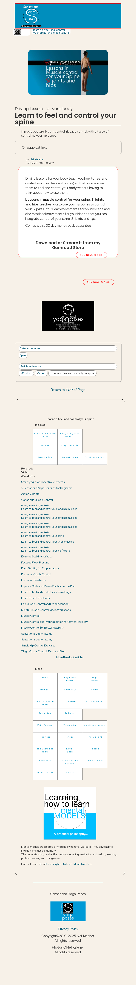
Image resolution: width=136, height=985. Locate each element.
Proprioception (94, 701)
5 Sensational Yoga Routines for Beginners (46, 488)
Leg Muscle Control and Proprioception (45, 604)
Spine (23, 355)
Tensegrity (70, 724)
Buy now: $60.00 (91, 255)
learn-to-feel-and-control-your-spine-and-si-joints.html (51, 31)
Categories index (70, 445)
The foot (45, 736)
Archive (45, 445)
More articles (70, 657)
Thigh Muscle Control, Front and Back (43, 651)
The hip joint (94, 736)
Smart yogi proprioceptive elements (43, 482)
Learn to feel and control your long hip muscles (49, 507)
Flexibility (70, 689)
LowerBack (69, 750)
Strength (45, 689)
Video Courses (45, 772)
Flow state (70, 701)
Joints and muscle (94, 724)
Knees (69, 736)
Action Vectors (30, 494)
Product (27, 373)
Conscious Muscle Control (37, 500)
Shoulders (45, 760)
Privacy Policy (68, 929)
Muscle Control (30, 616)
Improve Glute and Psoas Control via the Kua (48, 586)
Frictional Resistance (33, 580)
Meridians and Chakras (70, 762)
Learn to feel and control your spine (42, 534)
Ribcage (95, 748)
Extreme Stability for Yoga (37, 556)
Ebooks (70, 772)
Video (42, 373)
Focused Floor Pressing (35, 562)
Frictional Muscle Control (36, 574)
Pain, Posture (45, 724)
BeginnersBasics (70, 679)
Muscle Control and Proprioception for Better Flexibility (54, 622)
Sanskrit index (69, 457)
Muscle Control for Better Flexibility (42, 627)
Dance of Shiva (94, 760)
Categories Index (30, 348)
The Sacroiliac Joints (45, 750)
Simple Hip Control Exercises (38, 645)
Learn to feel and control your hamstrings (46, 592)
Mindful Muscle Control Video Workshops (46, 610)
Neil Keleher (37, 159)
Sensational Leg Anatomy (36, 633)
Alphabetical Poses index (45, 435)
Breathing (45, 713)
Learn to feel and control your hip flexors (45, 549)
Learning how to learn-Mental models (68, 864)
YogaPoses (94, 679)
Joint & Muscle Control (45, 703)
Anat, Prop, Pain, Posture (70, 435)
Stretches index (94, 457)
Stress (94, 689)
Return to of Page (68, 389)
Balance (70, 713)
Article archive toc (31, 366)
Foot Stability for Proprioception (40, 568)
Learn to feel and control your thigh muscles (47, 541)
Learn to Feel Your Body (35, 598)
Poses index (45, 457)
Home (45, 677)
